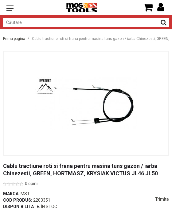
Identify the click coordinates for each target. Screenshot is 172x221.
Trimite (162, 199)
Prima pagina (14, 39)
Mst (25, 193)
